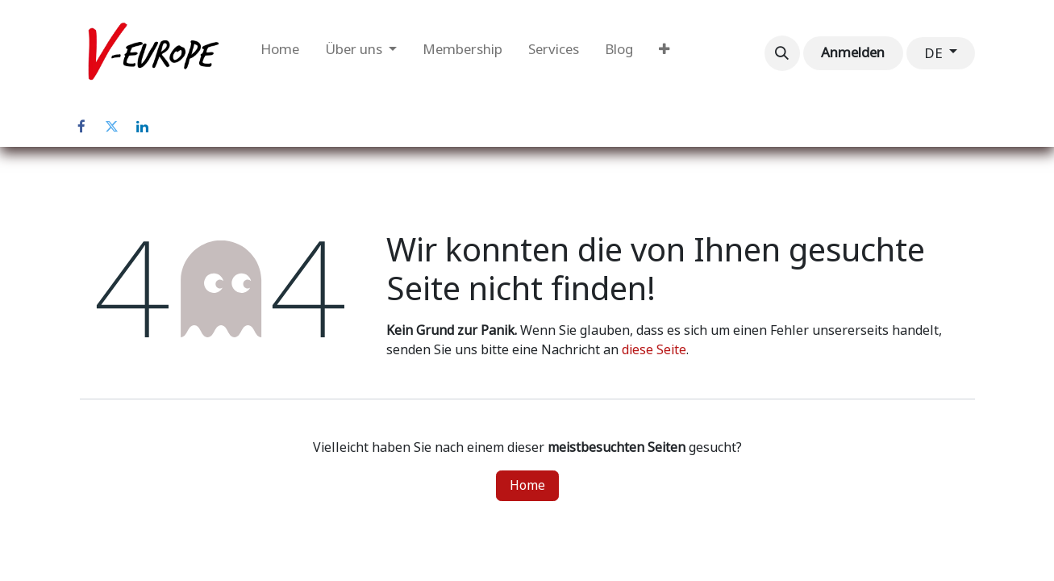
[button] (782, 53)
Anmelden (853, 52)
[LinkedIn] (142, 126)
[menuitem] (279, 53)
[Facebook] (81, 126)
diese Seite (654, 349)
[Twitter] (112, 126)
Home (527, 485)
